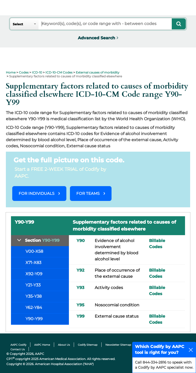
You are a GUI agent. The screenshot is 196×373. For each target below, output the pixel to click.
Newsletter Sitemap (118, 344)
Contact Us (17, 349)
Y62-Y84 (34, 307)
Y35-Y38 (34, 296)
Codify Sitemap (87, 344)
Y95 (80, 305)
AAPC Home (42, 344)
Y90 (81, 240)
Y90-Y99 (34, 318)
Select (18, 24)
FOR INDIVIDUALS (36, 193)
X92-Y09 (34, 273)
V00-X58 (34, 251)
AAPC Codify (18, 344)
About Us (64, 344)
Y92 (80, 270)
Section (42, 240)
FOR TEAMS (88, 193)
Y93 (80, 287)
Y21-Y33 (33, 285)
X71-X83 (33, 262)
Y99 (80, 316)
